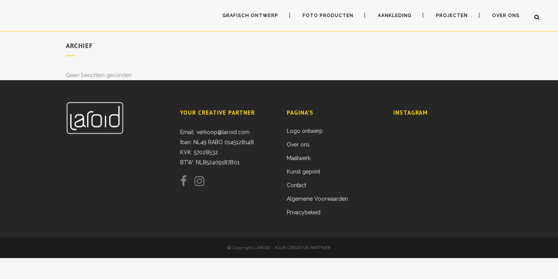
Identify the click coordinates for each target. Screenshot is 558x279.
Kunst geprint (303, 172)
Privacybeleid (303, 212)
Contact (296, 185)
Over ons (298, 144)
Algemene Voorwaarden (317, 199)
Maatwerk (298, 158)
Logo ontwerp (305, 131)
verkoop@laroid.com (223, 132)
